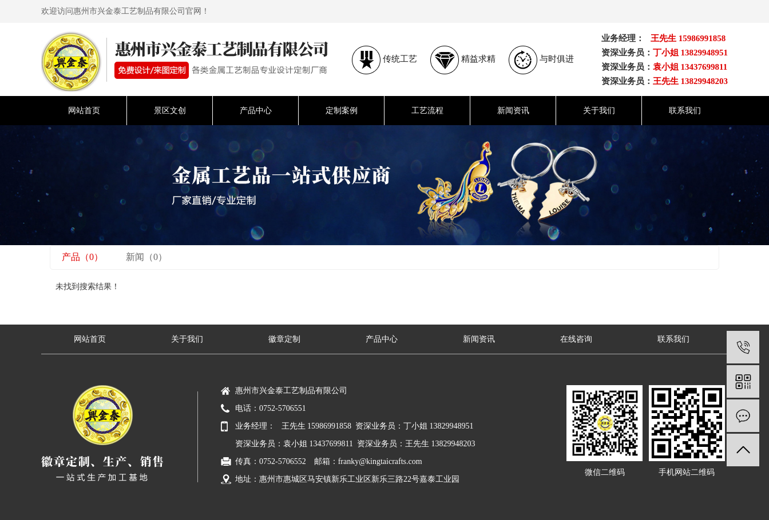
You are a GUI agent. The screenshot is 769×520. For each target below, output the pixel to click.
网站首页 (84, 110)
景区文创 (170, 110)
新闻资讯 (513, 110)
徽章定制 (284, 339)
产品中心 (256, 110)
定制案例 (342, 110)
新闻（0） (146, 257)
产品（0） (82, 257)
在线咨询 (576, 339)
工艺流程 (427, 110)
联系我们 (685, 110)
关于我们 (599, 110)
